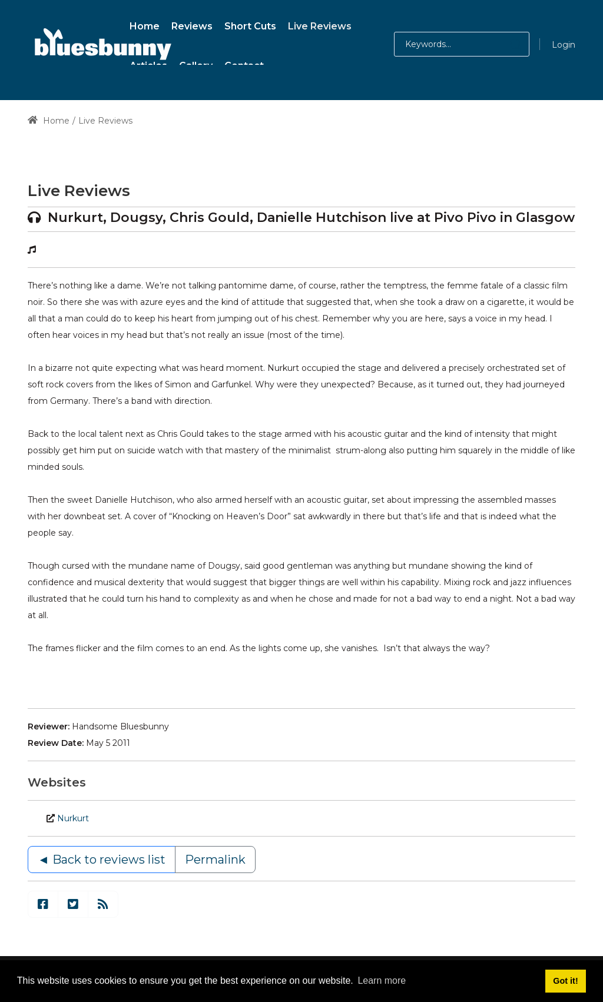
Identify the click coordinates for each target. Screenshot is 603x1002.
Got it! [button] (565, 981)
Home (48, 120)
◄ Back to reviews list (101, 859)
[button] (503, 44)
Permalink (215, 859)
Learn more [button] (381, 981)
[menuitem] (144, 24)
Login (563, 44)
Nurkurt (73, 818)
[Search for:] (462, 44)
